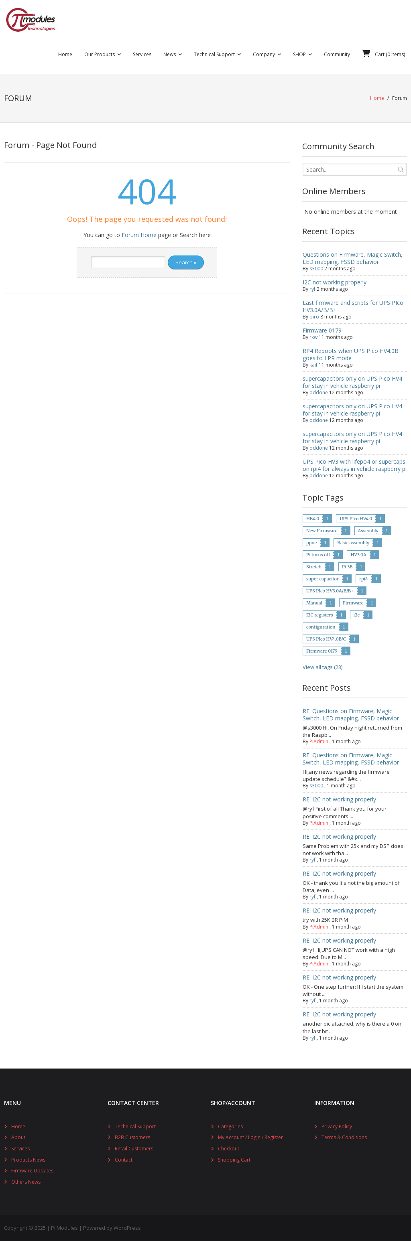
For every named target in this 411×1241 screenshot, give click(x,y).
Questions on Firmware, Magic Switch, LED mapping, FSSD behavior (353, 258)
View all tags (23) (322, 667)
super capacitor (322, 579)
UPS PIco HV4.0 (356, 518)
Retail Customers (134, 1148)
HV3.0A (358, 555)
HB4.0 (312, 518)
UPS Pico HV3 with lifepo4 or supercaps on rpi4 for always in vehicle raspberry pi (355, 465)
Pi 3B (347, 567)
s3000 (316, 268)
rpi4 (363, 579)
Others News (26, 1181)
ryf (312, 289)
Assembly (368, 530)
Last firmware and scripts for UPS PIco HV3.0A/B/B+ (353, 306)
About (18, 1137)
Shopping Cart (234, 1159)
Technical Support (135, 1126)
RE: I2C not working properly (339, 799)
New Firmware (322, 530)
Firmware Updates (32, 1170)
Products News (28, 1159)
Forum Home (139, 235)
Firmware (353, 603)
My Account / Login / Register (250, 1137)
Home (377, 98)
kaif (313, 364)
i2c (357, 615)
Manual (314, 603)
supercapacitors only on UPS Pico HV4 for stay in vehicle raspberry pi (352, 382)
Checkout (228, 1148)
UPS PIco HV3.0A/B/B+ (330, 591)
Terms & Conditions (344, 1137)
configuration (321, 627)
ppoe (311, 542)
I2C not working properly (334, 282)
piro (314, 316)
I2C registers (319, 615)
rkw (313, 337)
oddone (318, 392)
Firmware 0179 (322, 330)
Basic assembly (353, 542)
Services (20, 1148)
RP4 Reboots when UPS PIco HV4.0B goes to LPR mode (351, 354)
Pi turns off (318, 555)
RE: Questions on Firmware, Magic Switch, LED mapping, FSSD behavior (351, 714)
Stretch (313, 567)
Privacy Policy (336, 1126)
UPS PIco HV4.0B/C (326, 639)
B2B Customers (132, 1137)
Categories (230, 1126)
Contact (123, 1159)
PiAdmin (318, 741)
